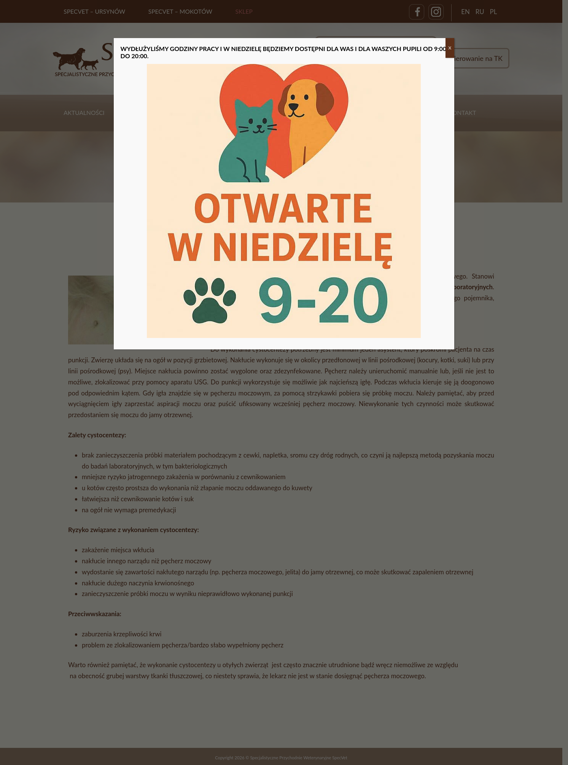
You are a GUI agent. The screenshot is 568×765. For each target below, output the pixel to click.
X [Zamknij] (450, 48)
